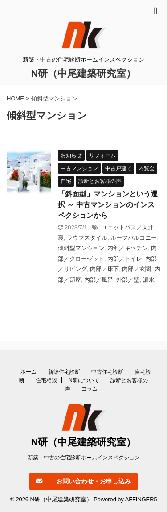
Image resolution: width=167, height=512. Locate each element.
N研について (84, 380)
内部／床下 (104, 269)
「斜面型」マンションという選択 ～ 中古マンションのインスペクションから (108, 204)
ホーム (28, 372)
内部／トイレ (124, 258)
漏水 (149, 279)
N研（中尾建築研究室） (83, 73)
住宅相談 (46, 380)
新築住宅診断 (64, 372)
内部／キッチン (127, 248)
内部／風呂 (98, 279)
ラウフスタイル (87, 237)
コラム (89, 389)
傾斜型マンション (81, 248)
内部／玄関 (136, 269)
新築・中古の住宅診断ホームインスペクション (84, 457)
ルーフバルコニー (133, 237)
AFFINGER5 (141, 499)
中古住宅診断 (107, 372)
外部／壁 (127, 279)
